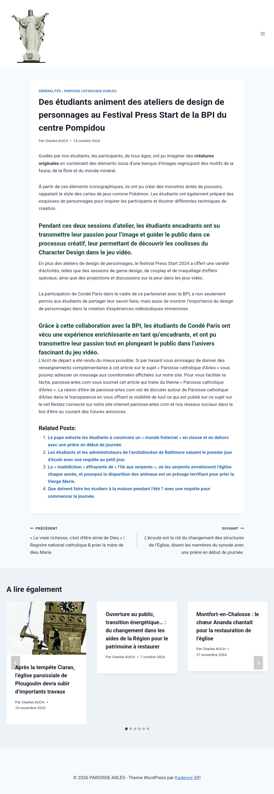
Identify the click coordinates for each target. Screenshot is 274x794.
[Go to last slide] (15, 663)
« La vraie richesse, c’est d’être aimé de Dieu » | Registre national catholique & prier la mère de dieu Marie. (81, 539)
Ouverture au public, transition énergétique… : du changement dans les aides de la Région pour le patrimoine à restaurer (137, 630)
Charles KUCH (56, 141)
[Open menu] (263, 33)
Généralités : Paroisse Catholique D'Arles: (78, 91)
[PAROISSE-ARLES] (33, 33)
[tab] (126, 728)
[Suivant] (258, 663)
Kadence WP (188, 777)
